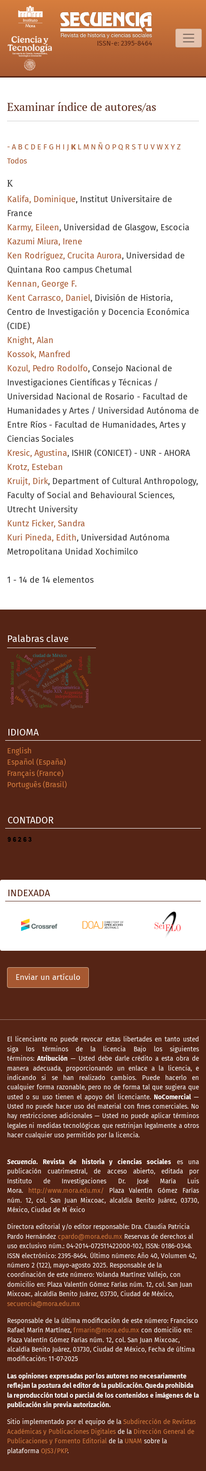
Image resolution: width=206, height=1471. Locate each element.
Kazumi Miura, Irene (44, 241)
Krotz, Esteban (35, 467)
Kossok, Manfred (39, 354)
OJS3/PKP (54, 1451)
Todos (17, 160)
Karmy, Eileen (33, 227)
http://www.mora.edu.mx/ (66, 1191)
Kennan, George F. (42, 284)
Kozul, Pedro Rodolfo (47, 368)
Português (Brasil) (37, 784)
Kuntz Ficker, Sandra (46, 523)
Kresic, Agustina (37, 453)
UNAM (133, 1441)
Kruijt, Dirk (27, 481)
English (19, 750)
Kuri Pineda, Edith (42, 537)
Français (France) (35, 773)
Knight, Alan (30, 340)
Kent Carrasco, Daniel (48, 298)
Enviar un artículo (48, 977)
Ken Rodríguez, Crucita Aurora (64, 255)
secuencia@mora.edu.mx (43, 1304)
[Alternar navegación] (188, 38)
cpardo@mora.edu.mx (90, 1237)
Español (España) (36, 762)
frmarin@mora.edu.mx (106, 1330)
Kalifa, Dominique (41, 199)
